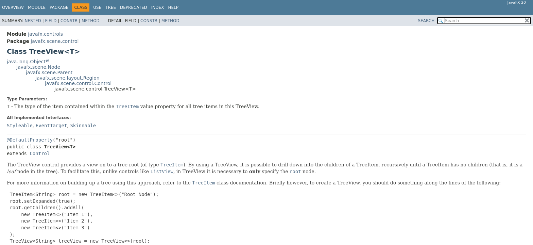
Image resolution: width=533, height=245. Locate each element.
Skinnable (83, 125)
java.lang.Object (26, 61)
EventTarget (51, 125)
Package (59, 7)
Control (40, 153)
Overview (13, 7)
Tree (110, 7)
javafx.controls (45, 34)
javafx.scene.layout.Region (67, 78)
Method (91, 20)
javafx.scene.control (55, 41)
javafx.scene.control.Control (78, 83)
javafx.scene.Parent (49, 72)
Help (173, 7)
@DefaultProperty (30, 140)
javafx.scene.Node (38, 67)
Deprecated (133, 7)
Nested (32, 20)
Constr (69, 20)
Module (37, 7)
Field (50, 20)
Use (97, 7)
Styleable (20, 125)
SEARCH (426, 20)
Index (157, 7)
